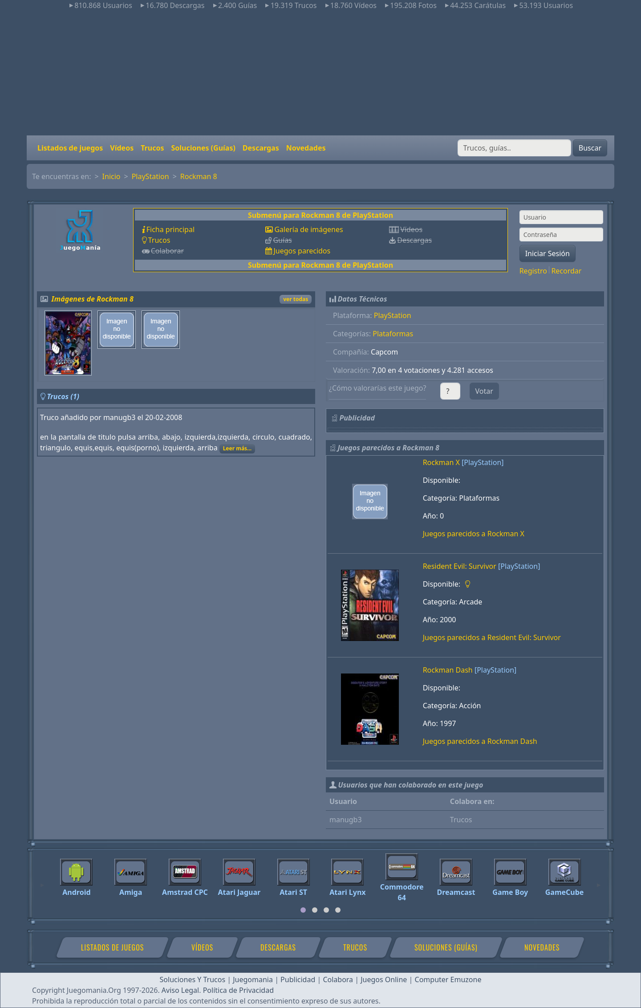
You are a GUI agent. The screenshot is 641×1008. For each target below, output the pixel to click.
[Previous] (42, 881)
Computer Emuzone (448, 979)
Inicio (111, 176)
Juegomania (253, 979)
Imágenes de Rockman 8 (93, 299)
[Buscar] (514, 147)
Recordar (566, 271)
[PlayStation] (482, 462)
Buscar (590, 148)
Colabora (338, 979)
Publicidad (297, 979)
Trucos (152, 148)
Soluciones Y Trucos (193, 979)
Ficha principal (170, 229)
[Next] (599, 881)
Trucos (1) (63, 396)
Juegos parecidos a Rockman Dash (480, 741)
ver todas (295, 299)
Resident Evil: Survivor (459, 566)
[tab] (303, 910)
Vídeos (122, 148)
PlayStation (150, 176)
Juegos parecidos (301, 251)
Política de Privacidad (238, 990)
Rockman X (441, 462)
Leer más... (237, 448)
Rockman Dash (448, 670)
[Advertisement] (320, 73)
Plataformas (393, 334)
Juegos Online (384, 979)
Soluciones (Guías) (203, 148)
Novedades (306, 148)
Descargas (261, 148)
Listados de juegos (70, 148)
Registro (533, 271)
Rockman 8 (198, 176)
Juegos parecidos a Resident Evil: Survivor (492, 637)
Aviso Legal (180, 990)
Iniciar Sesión (547, 253)
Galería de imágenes (308, 229)
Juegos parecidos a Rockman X (473, 534)
